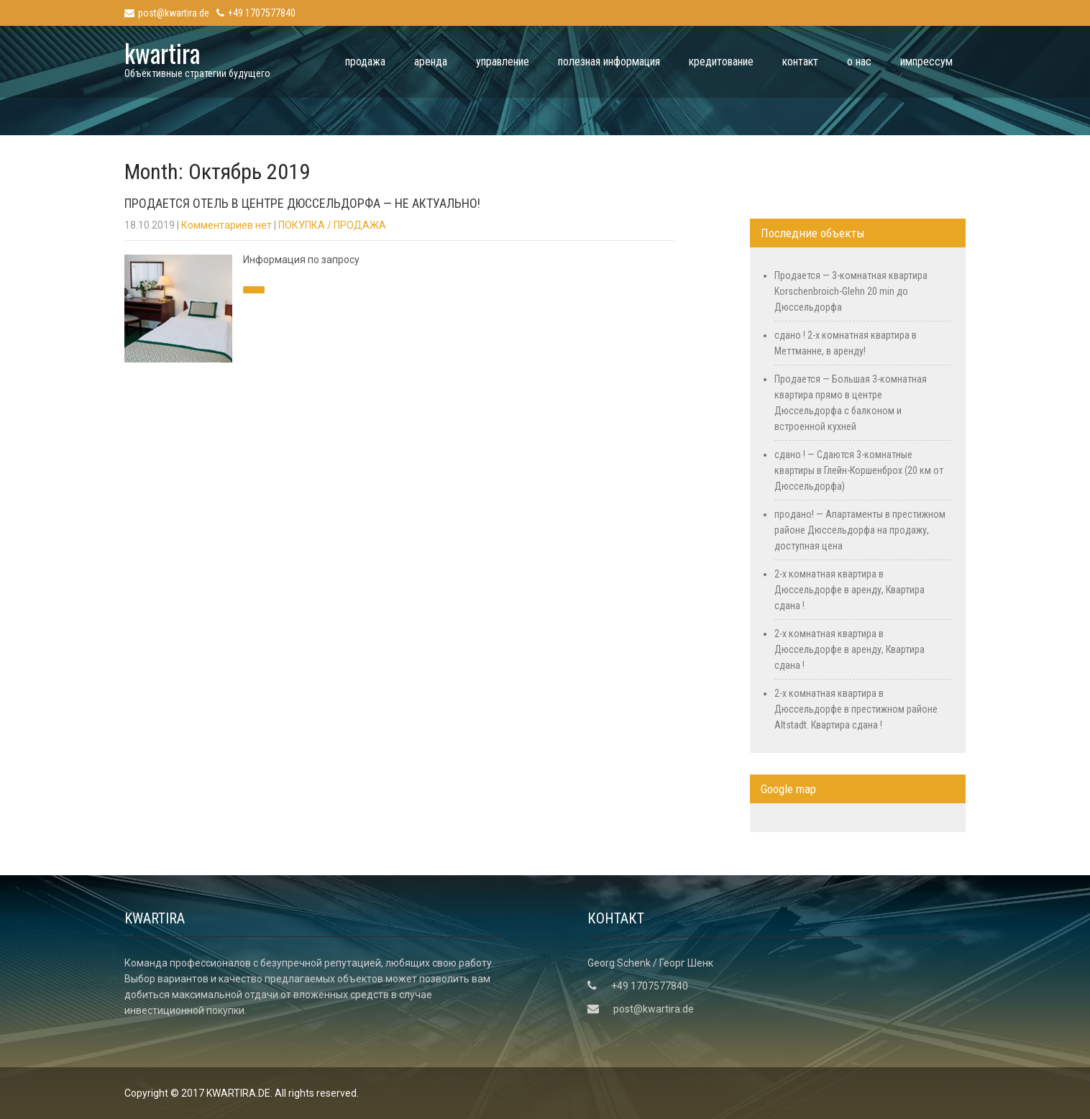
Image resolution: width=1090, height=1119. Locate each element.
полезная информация (609, 61)
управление (502, 61)
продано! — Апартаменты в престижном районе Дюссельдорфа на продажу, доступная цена (859, 530)
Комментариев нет (226, 225)
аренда (430, 61)
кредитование (721, 61)
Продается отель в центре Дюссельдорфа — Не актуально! (302, 203)
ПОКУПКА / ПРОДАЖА (332, 225)
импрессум (926, 61)
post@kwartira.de (166, 13)
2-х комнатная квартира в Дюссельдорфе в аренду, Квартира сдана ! (849, 589)
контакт (800, 61)
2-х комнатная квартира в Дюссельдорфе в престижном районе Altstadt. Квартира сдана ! (856, 709)
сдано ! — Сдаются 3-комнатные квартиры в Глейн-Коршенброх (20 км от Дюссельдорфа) (858, 470)
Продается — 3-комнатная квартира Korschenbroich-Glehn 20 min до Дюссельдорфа (851, 291)
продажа (365, 61)
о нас (859, 61)
